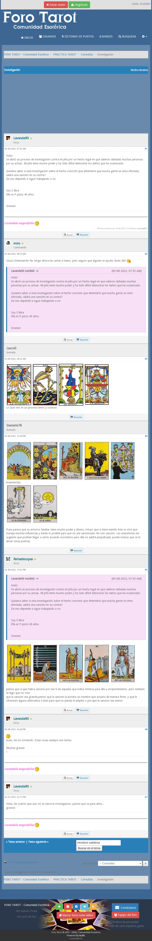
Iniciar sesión (56, 4)
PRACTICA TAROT (64, 54)
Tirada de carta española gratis (125, 926)
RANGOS (106, 36)
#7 (146, 797)
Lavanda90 (141, 228)
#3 (146, 359)
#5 (146, 570)
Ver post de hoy (26, 916)
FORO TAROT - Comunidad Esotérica (26, 54)
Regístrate (79, 4)
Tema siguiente (37, 841)
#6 (146, 729)
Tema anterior (16, 841)
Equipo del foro (125, 914)
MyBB (82, 935)
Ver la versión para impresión (24, 862)
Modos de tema (139, 70)
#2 (146, 254)
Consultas (87, 54)
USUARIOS (47, 36)
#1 (146, 149)
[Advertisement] (76, 103)
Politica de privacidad (125, 922)
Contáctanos (125, 907)
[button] (144, 36)
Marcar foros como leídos (76, 915)
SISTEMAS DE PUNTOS (78, 36)
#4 (146, 436)
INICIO (27, 37)
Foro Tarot (57, 932)
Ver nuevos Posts (26, 910)
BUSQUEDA (127, 36)
